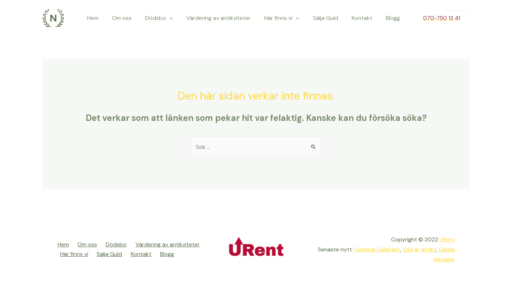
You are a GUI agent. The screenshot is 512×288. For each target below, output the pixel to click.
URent (447, 240)
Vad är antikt (419, 250)
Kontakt (365, 18)
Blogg (394, 18)
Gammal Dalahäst (377, 250)
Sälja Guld (330, 18)
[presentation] (181, 18)
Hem (108, 18)
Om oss (135, 18)
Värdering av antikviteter (228, 18)
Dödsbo (171, 18)
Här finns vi (289, 18)
